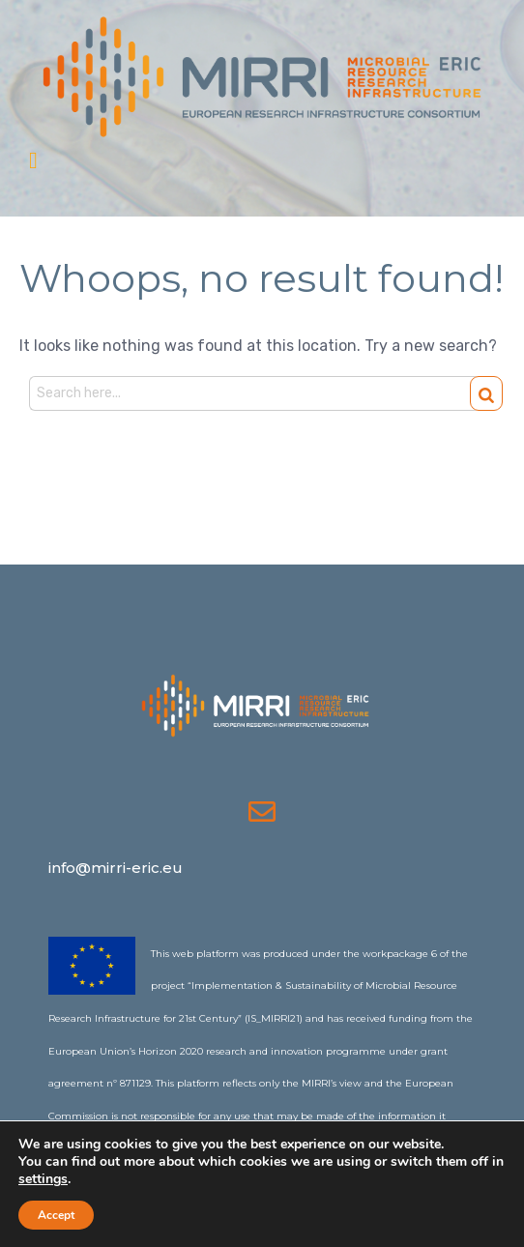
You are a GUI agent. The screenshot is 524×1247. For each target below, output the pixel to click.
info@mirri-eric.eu (115, 867)
